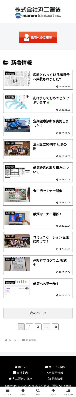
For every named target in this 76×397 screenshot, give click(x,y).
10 (55, 327)
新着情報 (55, 378)
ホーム (21, 366)
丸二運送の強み (20, 378)
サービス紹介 (55, 366)
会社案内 (20, 372)
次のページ (38, 313)
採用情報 (55, 372)
